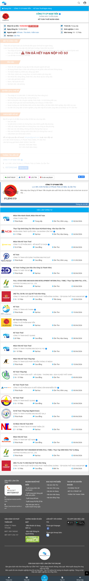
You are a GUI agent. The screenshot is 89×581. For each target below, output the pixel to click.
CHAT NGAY (10, 178)
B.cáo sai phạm (46, 178)
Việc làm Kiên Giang (53, 495)
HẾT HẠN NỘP (33, 26)
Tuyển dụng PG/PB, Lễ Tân (34, 502)
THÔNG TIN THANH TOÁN (76, 495)
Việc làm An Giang (53, 491)
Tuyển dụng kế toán (32, 499)
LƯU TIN (33, 178)
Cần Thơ (17, 36)
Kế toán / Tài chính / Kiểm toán (28, 32)
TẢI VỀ (22, 178)
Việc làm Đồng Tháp (53, 498)
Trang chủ (6, 8)
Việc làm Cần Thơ (52, 485)
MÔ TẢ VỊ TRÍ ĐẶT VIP (74, 491)
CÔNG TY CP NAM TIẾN (22, 8)
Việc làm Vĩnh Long (53, 488)
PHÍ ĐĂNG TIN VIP (73, 488)
